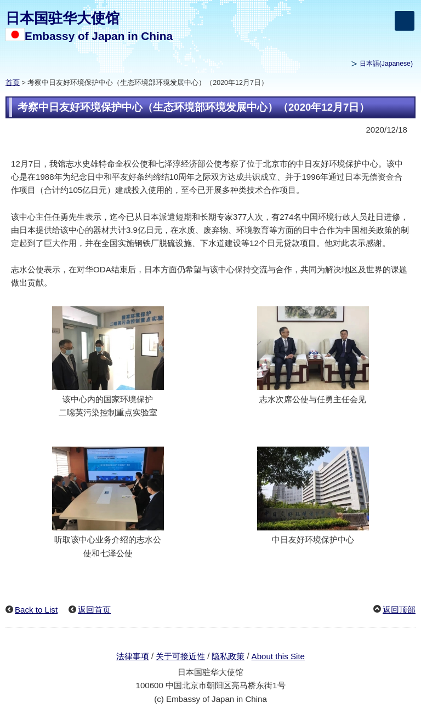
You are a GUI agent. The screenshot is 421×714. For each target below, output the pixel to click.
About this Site (278, 656)
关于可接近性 (180, 656)
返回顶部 (399, 609)
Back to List (36, 609)
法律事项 (132, 656)
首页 (12, 83)
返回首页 (94, 609)
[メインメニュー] (404, 21)
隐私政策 (228, 656)
